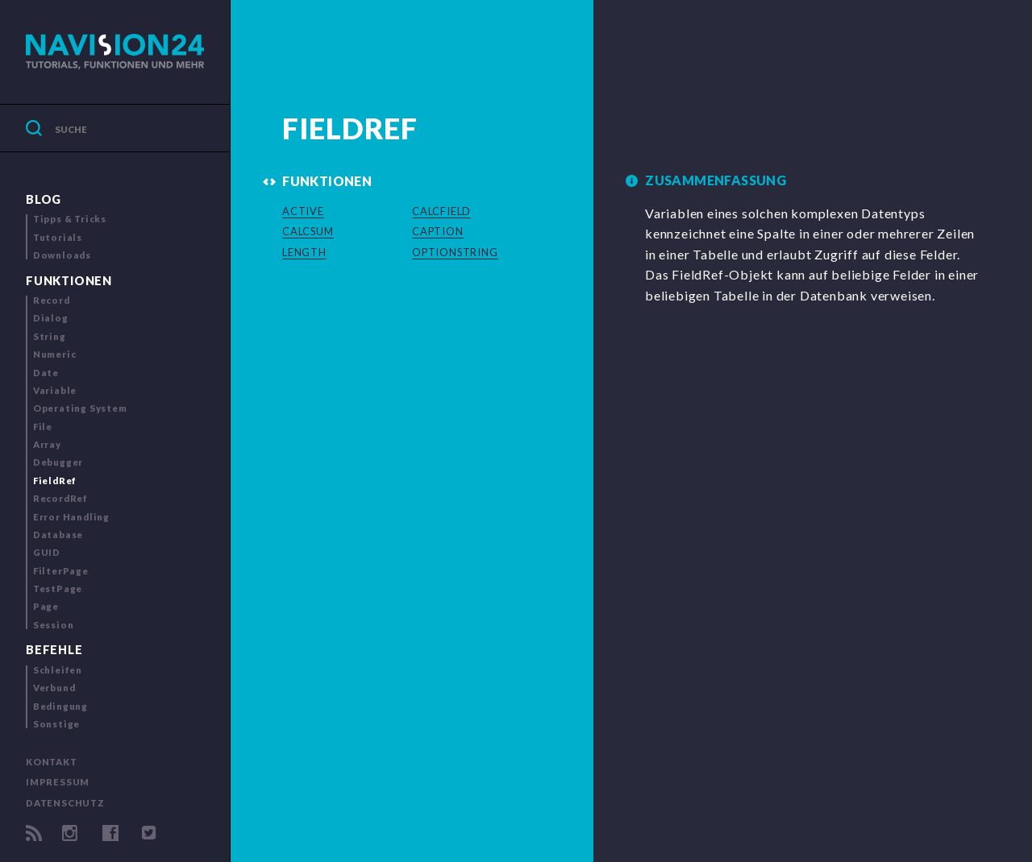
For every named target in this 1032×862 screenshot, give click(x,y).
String (49, 336)
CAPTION (438, 231)
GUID (46, 552)
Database (58, 534)
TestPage (57, 588)
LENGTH (304, 252)
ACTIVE (303, 211)
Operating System (80, 408)
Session (53, 625)
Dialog (51, 318)
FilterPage (61, 571)
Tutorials (57, 237)
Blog (43, 199)
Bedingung (60, 706)
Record (51, 300)
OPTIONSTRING (455, 252)
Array (47, 444)
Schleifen (57, 670)
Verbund (54, 687)
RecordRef (60, 498)
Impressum (57, 782)
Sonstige (56, 724)
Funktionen (69, 281)
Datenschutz (65, 803)
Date (46, 372)
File (42, 426)
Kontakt (51, 761)
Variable (55, 390)
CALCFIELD (441, 211)
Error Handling (71, 517)
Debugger (58, 462)
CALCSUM (308, 231)
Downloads (62, 255)
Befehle (54, 650)
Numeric (55, 354)
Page (46, 606)
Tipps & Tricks (69, 218)
